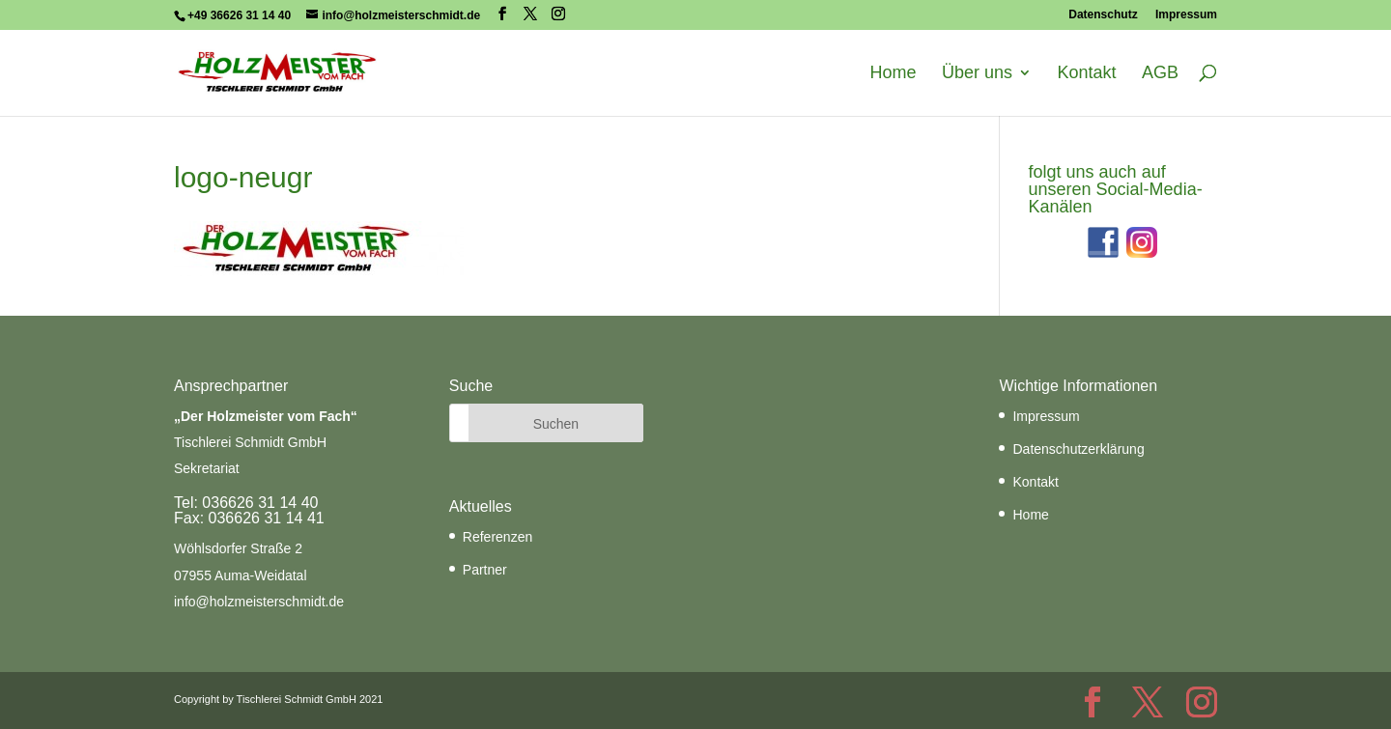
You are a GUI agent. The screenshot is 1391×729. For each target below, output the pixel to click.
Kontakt (1086, 73)
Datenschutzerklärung (1078, 449)
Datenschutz (1102, 15)
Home (893, 73)
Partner (485, 569)
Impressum (1186, 15)
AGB (1160, 73)
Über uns (977, 73)
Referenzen (497, 537)
